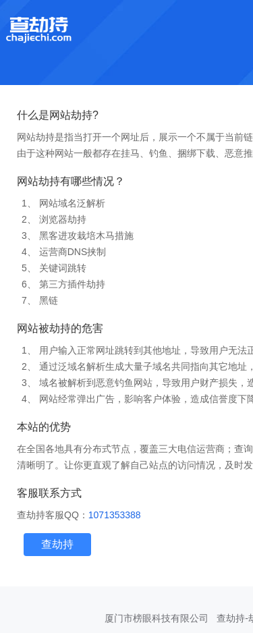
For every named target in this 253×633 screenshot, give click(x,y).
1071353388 (114, 515)
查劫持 (57, 544)
